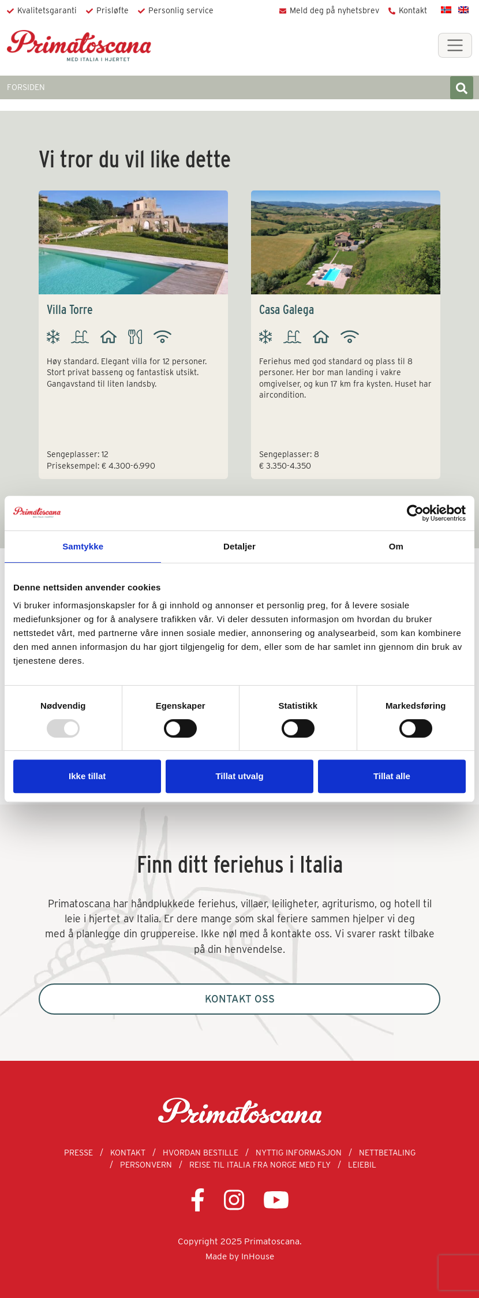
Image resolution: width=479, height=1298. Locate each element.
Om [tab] (396, 546)
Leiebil (362, 1164)
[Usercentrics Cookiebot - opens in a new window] (415, 513)
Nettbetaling (387, 1152)
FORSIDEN (26, 87)
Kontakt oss (240, 999)
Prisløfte (112, 10)
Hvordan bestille (200, 1152)
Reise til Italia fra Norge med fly (260, 1164)
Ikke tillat (87, 776)
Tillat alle (391, 776)
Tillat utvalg (239, 776)
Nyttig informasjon (299, 1152)
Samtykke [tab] (82, 546)
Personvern (146, 1164)
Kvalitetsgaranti (47, 10)
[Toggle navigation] (455, 45)
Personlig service (181, 10)
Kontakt (413, 10)
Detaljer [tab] (239, 546)
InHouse (257, 1256)
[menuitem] (446, 9)
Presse (78, 1152)
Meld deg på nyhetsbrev (334, 10)
